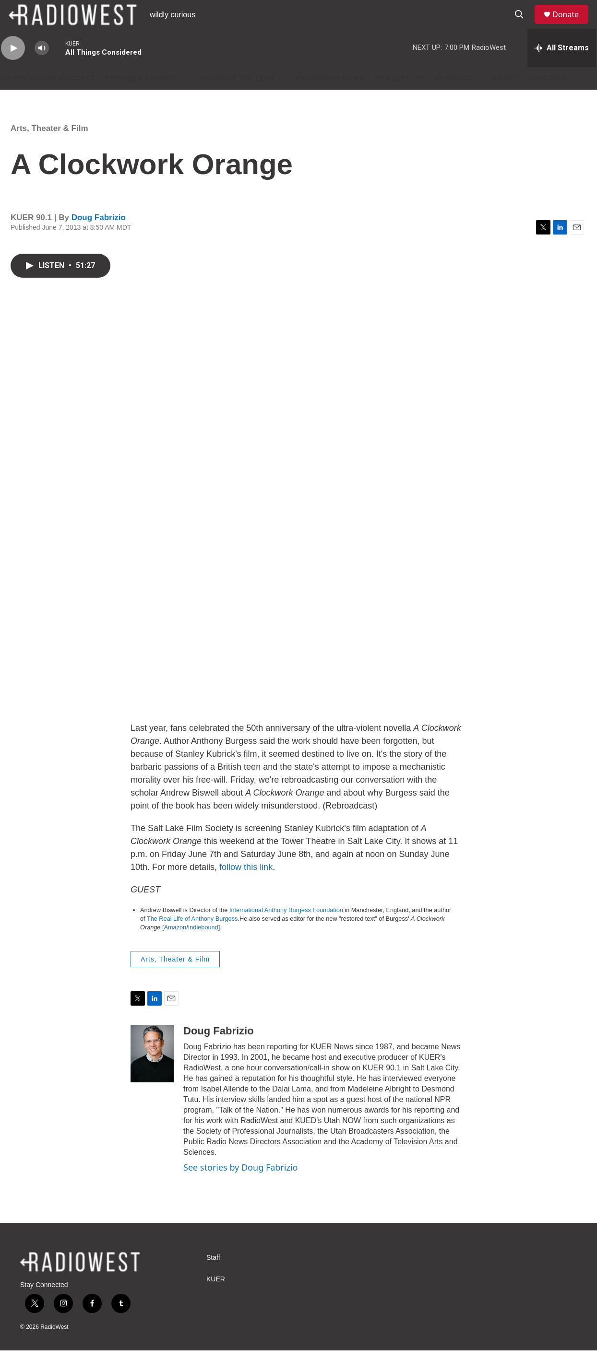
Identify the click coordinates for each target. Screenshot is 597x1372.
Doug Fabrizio (99, 239)
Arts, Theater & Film (49, 149)
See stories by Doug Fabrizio (240, 1189)
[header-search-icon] (523, 25)
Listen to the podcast (48, 100)
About (504, 100)
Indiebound (203, 948)
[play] (13, 69)
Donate (571, 25)
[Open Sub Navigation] (185, 100)
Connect (453, 100)
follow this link (246, 888)
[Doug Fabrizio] (152, 1075)
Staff (213, 1279)
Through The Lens (237, 100)
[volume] (42, 70)
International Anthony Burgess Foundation (286, 931)
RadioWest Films (330, 100)
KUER (215, 1300)
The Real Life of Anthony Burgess (192, 940)
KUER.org (547, 100)
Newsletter (400, 100)
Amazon (175, 948)
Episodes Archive (141, 100)
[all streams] (561, 69)
